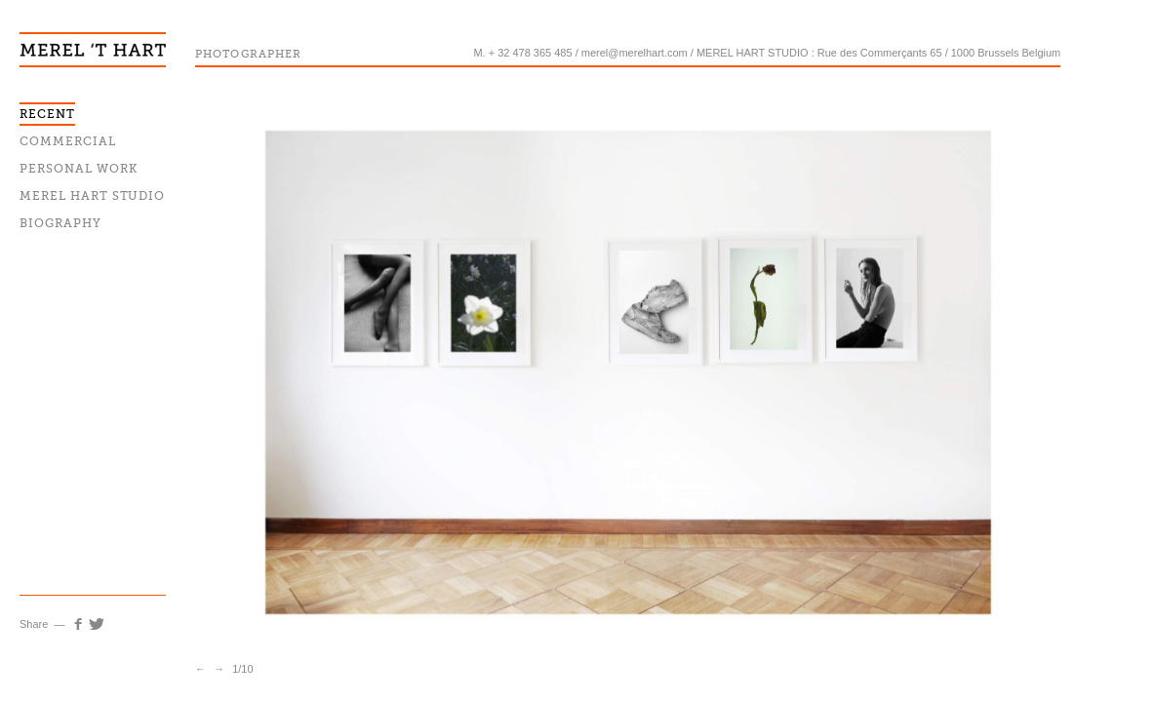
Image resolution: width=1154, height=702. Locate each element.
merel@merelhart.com (634, 52)
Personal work (78, 170)
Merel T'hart (93, 33)
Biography (60, 224)
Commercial (68, 142)
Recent (47, 115)
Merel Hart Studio (92, 197)
